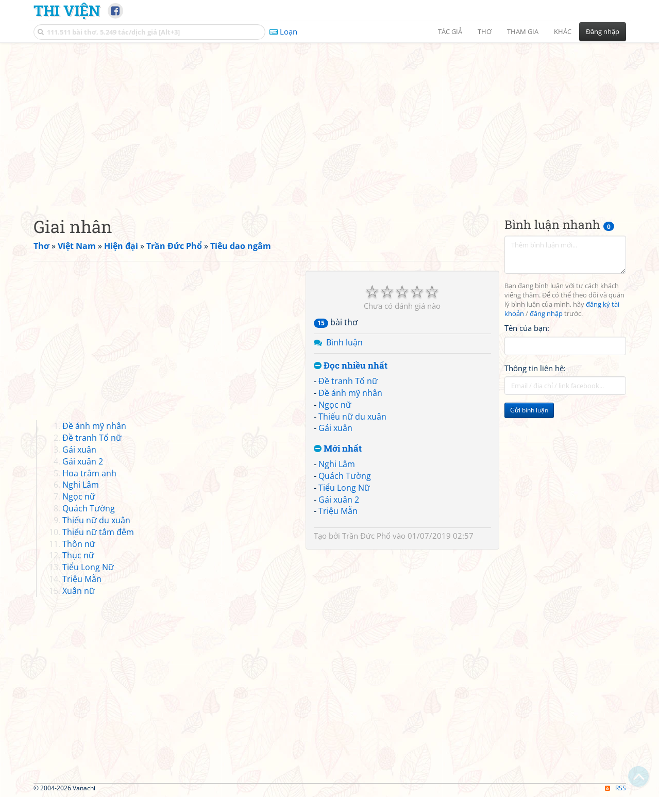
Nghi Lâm (336, 464)
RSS (615, 788)
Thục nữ (78, 555)
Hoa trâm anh (89, 473)
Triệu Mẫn (338, 511)
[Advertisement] (329, 121)
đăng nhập (546, 313)
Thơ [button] (485, 31)
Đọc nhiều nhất (350, 366)
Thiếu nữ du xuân (352, 416)
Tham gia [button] (522, 31)
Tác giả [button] (450, 31)
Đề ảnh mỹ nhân (350, 392)
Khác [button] (562, 31)
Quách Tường (344, 475)
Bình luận (344, 342)
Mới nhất (338, 449)
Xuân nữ (78, 590)
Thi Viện (66, 10)
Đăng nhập (602, 31)
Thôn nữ (78, 544)
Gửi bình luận (529, 410)
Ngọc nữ (334, 404)
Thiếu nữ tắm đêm (98, 532)
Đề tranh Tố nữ (348, 381)
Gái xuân (335, 428)
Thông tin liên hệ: (535, 368)
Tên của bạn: (526, 328)
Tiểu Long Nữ (344, 487)
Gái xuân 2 (338, 499)
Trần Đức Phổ (366, 535)
